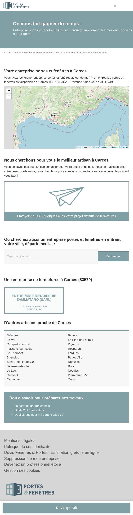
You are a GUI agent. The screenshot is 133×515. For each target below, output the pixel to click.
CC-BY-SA (123, 147)
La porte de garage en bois (32, 406)
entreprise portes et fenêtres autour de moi (61, 77)
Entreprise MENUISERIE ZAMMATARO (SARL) (34, 297)
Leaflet (79, 147)
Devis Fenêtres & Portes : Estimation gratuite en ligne (51, 452)
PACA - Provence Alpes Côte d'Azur (74, 52)
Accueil (7, 52)
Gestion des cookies (22, 470)
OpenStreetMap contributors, (106, 147)
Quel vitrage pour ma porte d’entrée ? (39, 414)
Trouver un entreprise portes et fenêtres (34, 52)
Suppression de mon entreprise (32, 458)
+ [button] (9, 91)
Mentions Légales (19, 440)
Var (96, 52)
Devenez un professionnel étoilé (32, 464)
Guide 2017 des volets (29, 410)
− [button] (9, 96)
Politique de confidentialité (27, 446)
